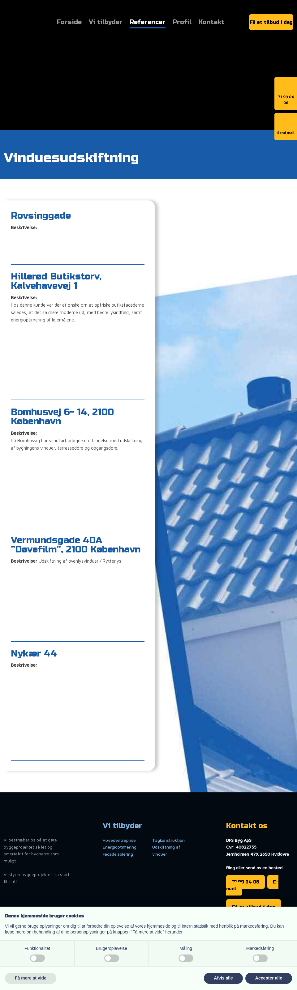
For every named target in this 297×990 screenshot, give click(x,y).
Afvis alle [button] (223, 977)
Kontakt (211, 22)
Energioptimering (119, 846)
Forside (69, 22)
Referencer (148, 22)
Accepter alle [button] (268, 977)
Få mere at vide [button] (30, 977)
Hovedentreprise (119, 840)
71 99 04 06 (245, 881)
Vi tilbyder (106, 22)
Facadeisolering (118, 854)
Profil (182, 22)
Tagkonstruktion (168, 840)
